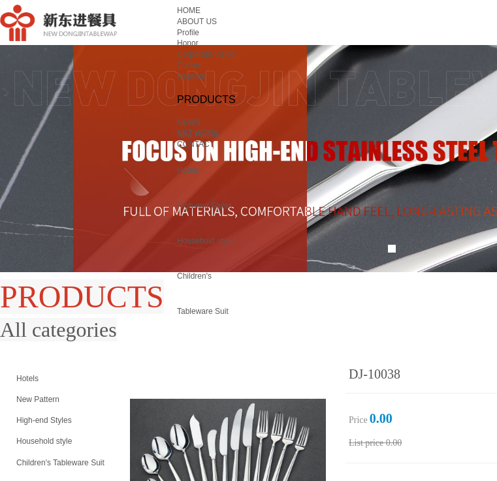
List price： (366, 443)
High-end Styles (204, 205)
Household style (204, 240)
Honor (188, 43)
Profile (188, 32)
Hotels (188, 170)
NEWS (188, 122)
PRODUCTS (206, 99)
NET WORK (198, 133)
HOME (188, 10)
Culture (189, 65)
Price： (358, 420)
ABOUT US (197, 21)
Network (191, 76)
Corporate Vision (206, 54)
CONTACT (195, 144)
